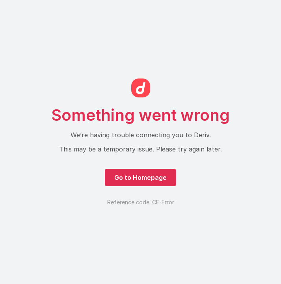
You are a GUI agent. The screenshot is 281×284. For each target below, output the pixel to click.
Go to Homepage (140, 177)
